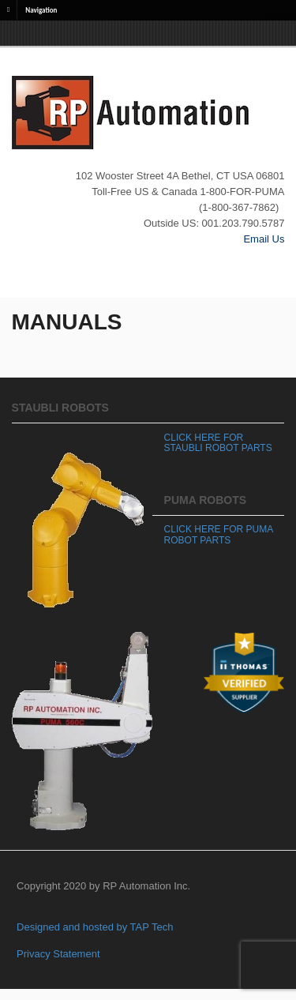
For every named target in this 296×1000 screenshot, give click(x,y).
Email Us (263, 239)
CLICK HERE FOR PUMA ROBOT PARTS (218, 535)
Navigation (41, 9)
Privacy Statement (58, 954)
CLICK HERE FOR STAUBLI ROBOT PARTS (218, 443)
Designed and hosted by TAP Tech (95, 927)
